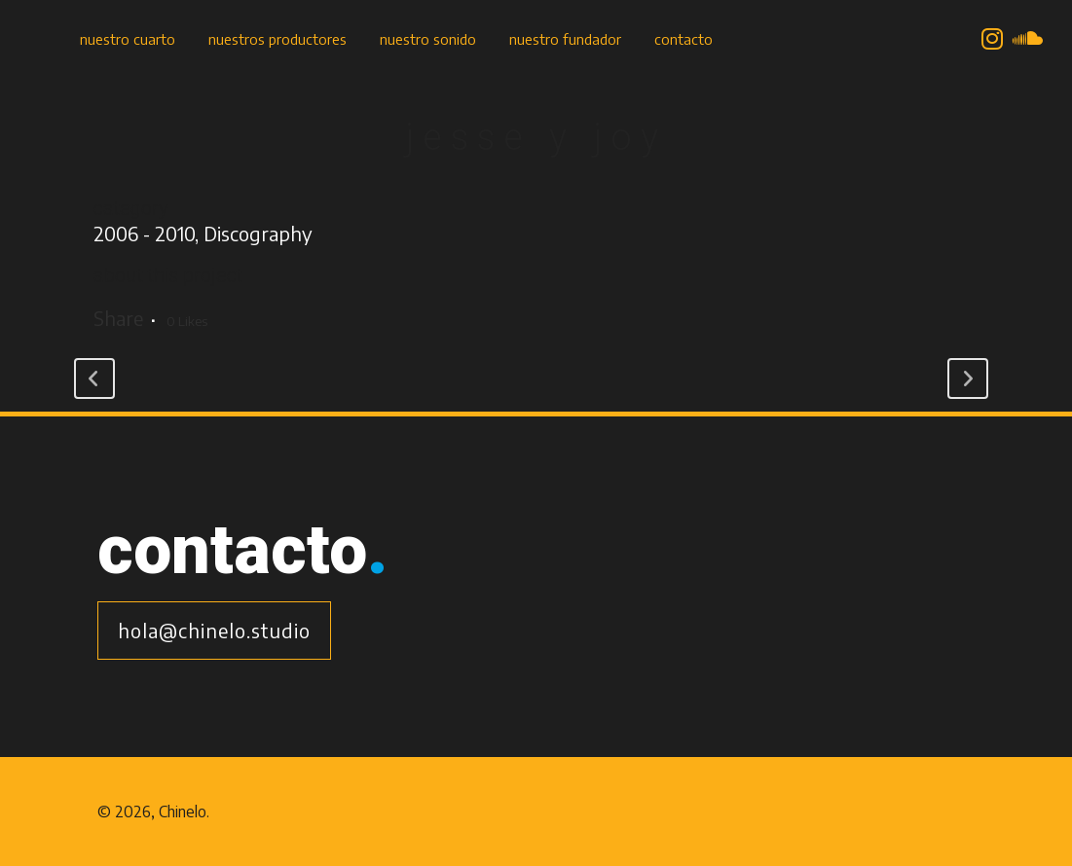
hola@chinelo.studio (214, 630)
